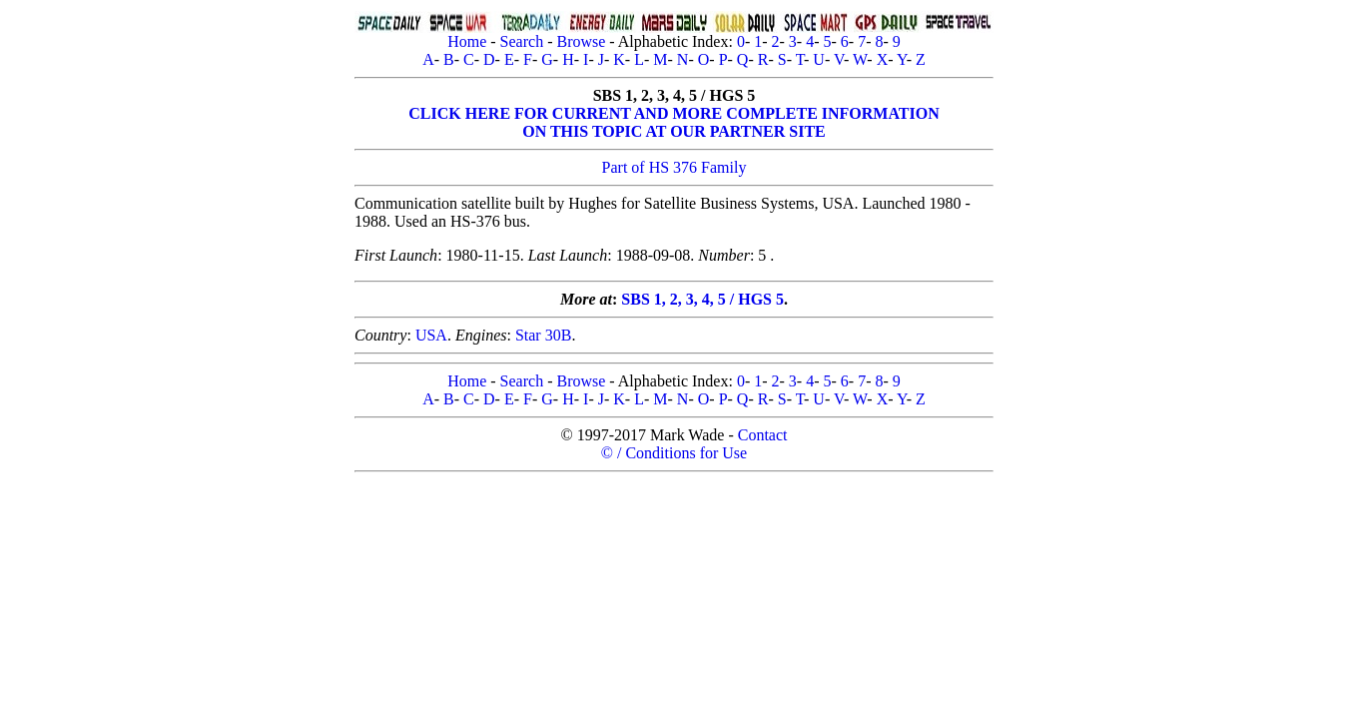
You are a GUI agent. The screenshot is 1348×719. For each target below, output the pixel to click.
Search (522, 41)
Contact (763, 434)
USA (431, 335)
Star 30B (543, 335)
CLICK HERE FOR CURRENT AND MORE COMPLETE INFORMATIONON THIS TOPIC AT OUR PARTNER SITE (673, 122)
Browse (580, 41)
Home (466, 41)
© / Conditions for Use (674, 452)
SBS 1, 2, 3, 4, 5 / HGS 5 (702, 299)
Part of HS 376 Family (674, 167)
